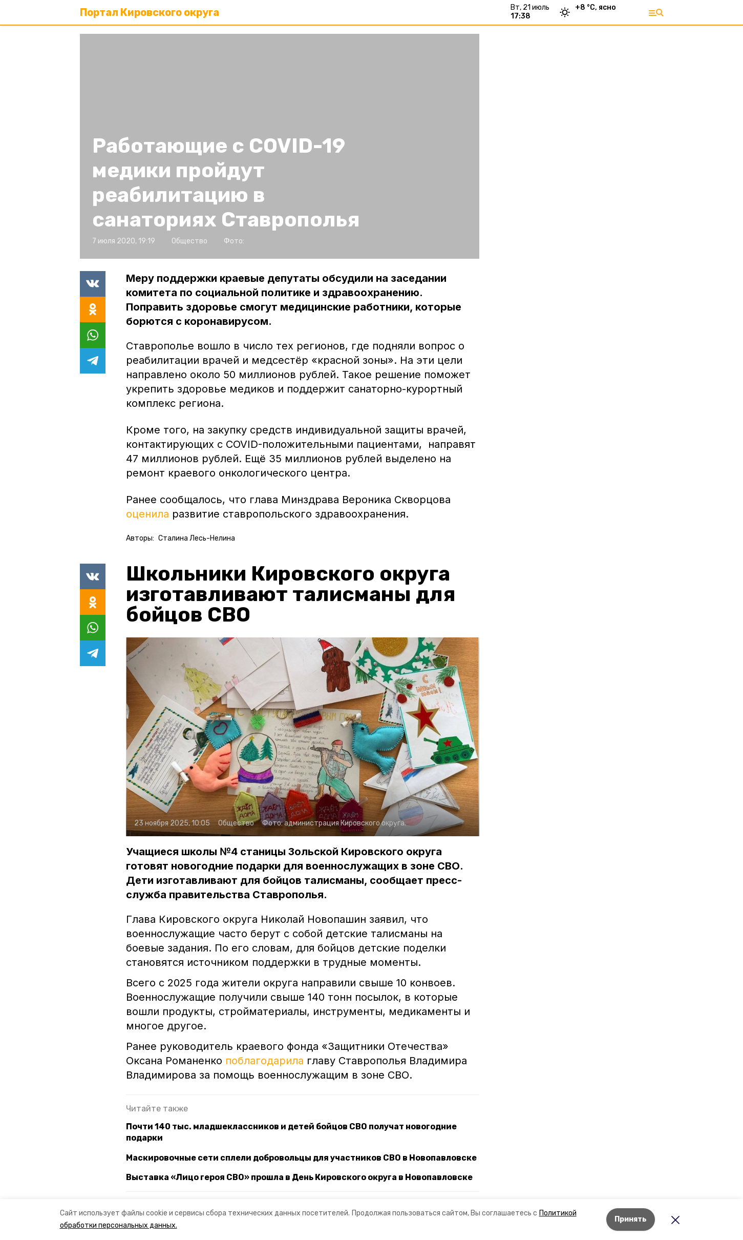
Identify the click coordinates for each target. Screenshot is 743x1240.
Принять (630, 1219)
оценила (147, 514)
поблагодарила (266, 1061)
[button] (302, 736)
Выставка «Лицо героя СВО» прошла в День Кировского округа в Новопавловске (299, 1177)
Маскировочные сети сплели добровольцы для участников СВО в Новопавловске (301, 1158)
